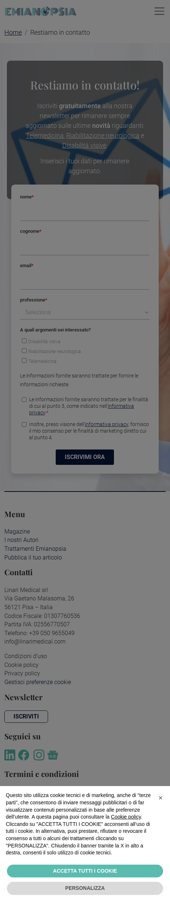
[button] (160, 798)
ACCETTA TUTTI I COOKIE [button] (85, 871)
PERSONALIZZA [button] (85, 888)
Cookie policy (126, 817)
